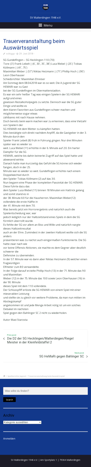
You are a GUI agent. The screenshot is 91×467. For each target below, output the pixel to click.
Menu (45, 25)
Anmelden (9, 438)
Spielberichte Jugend (17, 376)
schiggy (10, 53)
